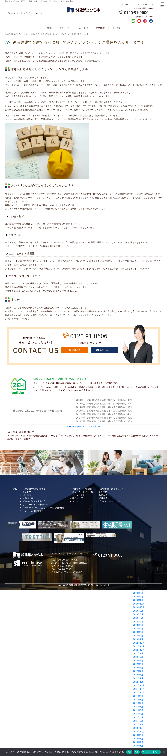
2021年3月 (138, 717)
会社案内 (124, 4)
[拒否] (163, 752)
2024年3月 (138, 593)
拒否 (136, 752)
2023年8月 (138, 614)
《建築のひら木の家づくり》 (36, 489)
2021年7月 (138, 703)
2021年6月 (138, 706)
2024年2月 (138, 596)
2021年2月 (138, 721)
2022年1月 (138, 682)
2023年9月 (138, 611)
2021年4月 (138, 714)
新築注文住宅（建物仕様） (35, 501)
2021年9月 (138, 696)
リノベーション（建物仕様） (36, 504)
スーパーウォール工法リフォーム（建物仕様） (44, 507)
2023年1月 (138, 639)
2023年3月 (138, 632)
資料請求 (76, 350)
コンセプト (65, 28)
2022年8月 (138, 657)
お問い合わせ (148, 4)
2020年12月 (138, 728)
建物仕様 (100, 28)
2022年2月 (138, 678)
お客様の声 (28, 498)
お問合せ (103, 495)
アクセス (135, 4)
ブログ (75, 501)
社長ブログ (77, 498)
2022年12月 (138, 643)
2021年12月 (138, 685)
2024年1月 (138, 600)
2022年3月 (138, 674)
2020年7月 (138, 742)
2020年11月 (138, 731)
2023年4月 (138, 628)
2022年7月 (138, 660)
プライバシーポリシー (109, 501)
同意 (129, 752)
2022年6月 (138, 664)
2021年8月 (138, 699)
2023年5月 (138, 625)
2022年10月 (138, 650)
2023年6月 (138, 621)
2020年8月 (138, 738)
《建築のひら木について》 (111, 489)
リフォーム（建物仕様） (34, 511)
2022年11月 (138, 646)
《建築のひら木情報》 (82, 489)
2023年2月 (138, 635)
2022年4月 (138, 671)
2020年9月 (138, 735)
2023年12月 (138, 604)
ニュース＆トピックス (82, 492)
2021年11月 (138, 689)
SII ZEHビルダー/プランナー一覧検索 (83, 426)
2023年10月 (138, 607)
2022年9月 (138, 653)
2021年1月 (138, 724)
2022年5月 (138, 667)
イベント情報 (78, 495)
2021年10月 (138, 692)
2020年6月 (138, 746)
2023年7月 (138, 618)
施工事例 (83, 28)
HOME (49, 28)
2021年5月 (138, 710)
